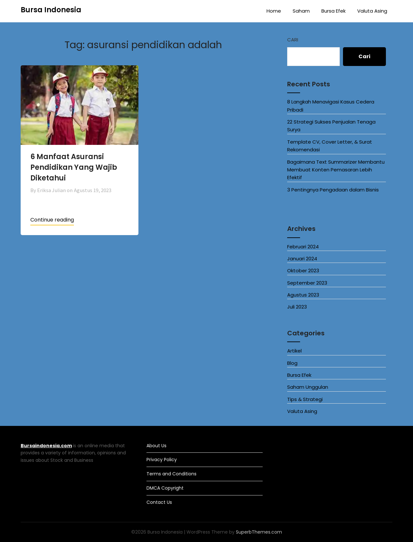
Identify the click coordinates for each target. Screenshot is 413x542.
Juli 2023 (297, 306)
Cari (292, 39)
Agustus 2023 (303, 294)
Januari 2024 (302, 258)
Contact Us (159, 502)
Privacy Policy (161, 459)
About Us (156, 445)
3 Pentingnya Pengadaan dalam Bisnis (333, 189)
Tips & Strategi (305, 399)
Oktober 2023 (303, 270)
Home (274, 10)
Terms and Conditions (171, 474)
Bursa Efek (333, 10)
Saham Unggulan (307, 387)
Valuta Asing (372, 10)
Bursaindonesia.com (46, 445)
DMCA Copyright (165, 488)
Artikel (294, 350)
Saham (301, 10)
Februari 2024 (303, 246)
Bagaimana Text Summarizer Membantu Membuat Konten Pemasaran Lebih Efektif (336, 169)
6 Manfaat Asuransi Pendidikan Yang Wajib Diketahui (73, 167)
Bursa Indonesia (51, 10)
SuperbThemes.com (259, 532)
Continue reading (52, 219)
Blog (292, 363)
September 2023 (307, 282)
